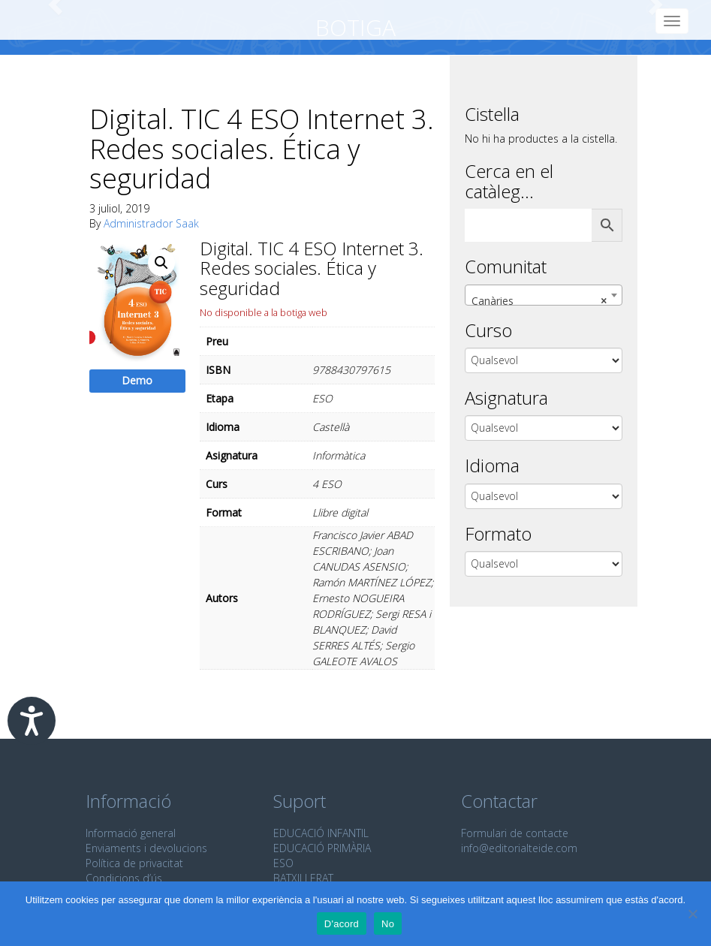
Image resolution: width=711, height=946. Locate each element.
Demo (137, 380)
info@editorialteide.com (519, 848)
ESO (283, 863)
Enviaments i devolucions (146, 848)
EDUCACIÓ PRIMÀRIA (322, 848)
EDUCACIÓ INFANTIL (321, 833)
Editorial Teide (36, 20)
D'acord (341, 923)
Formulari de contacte (514, 833)
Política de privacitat (134, 863)
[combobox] (543, 295)
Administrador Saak (151, 223)
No (387, 923)
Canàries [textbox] (539, 301)
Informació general (131, 833)
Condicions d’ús (124, 878)
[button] (161, 262)
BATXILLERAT (303, 878)
